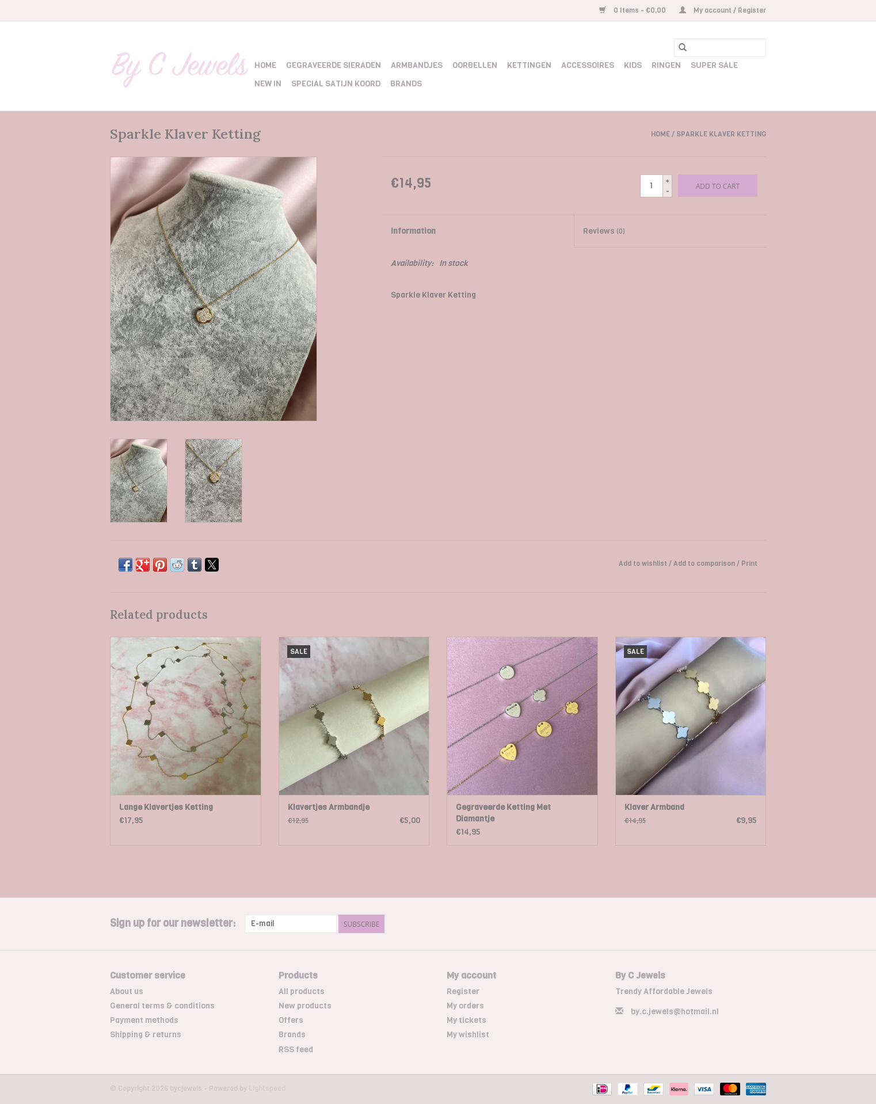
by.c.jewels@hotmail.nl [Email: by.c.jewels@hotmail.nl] (675, 1011)
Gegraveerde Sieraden (333, 65)
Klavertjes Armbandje (329, 807)
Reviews (604, 231)
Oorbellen (474, 65)
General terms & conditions (162, 1005)
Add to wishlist (644, 563)
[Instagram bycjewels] (757, 924)
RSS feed (296, 1049)
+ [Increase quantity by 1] (667, 180)
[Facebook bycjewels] (737, 924)
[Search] (720, 48)
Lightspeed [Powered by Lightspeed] (267, 1088)
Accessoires (587, 65)
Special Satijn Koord (335, 83)
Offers (291, 1020)
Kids (633, 65)
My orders (465, 1005)
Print (749, 563)
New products (305, 1005)
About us (126, 991)
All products (302, 991)
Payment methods (144, 1020)
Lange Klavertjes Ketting (166, 807)
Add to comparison (705, 563)
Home (265, 65)
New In (267, 83)
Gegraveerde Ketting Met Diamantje (503, 813)
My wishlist (468, 1034)
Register (463, 991)
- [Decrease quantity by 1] (667, 191)
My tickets (466, 1020)
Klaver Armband (654, 807)
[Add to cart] (717, 185)
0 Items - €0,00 (633, 10)
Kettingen (529, 65)
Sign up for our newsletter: (173, 924)
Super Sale (714, 65)
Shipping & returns (145, 1034)
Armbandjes (417, 65)
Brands (406, 83)
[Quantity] (651, 185)
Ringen (666, 65)
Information (413, 231)
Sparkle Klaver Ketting (721, 134)
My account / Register (722, 10)
